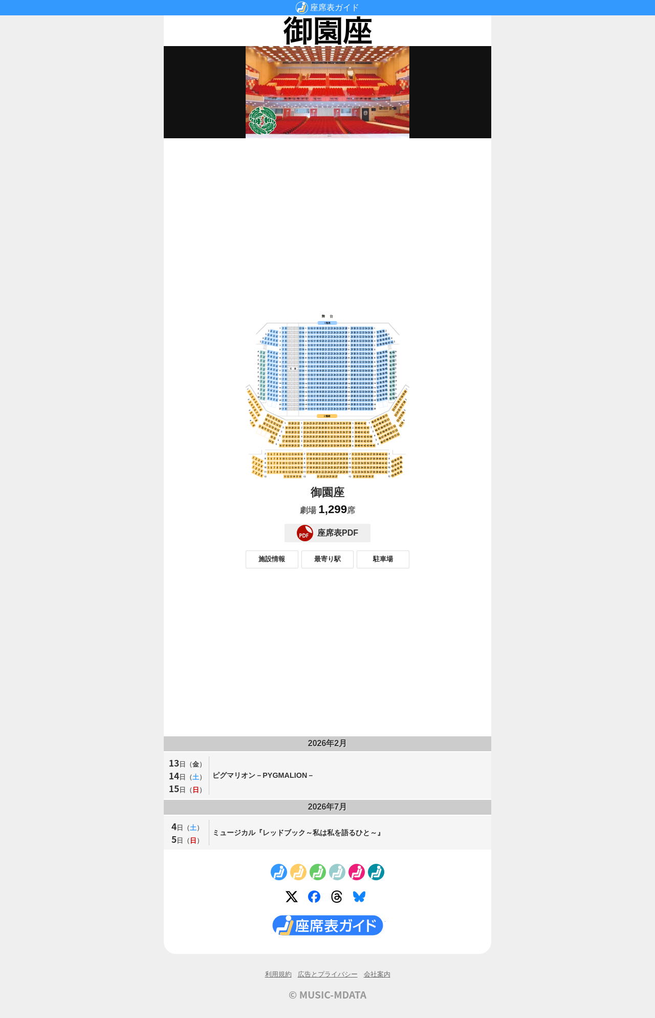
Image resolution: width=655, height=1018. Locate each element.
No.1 (279, 872)
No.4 (337, 872)
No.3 (318, 872)
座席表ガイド (334, 7)
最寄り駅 (327, 559)
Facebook (316, 898)
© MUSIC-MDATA (327, 994)
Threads (339, 898)
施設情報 (271, 559)
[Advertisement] (327, 218)
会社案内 (377, 974)
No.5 (356, 872)
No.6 (376, 872)
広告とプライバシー (328, 974)
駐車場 (383, 559)
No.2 (298, 872)
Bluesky (361, 898)
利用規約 (278, 974)
